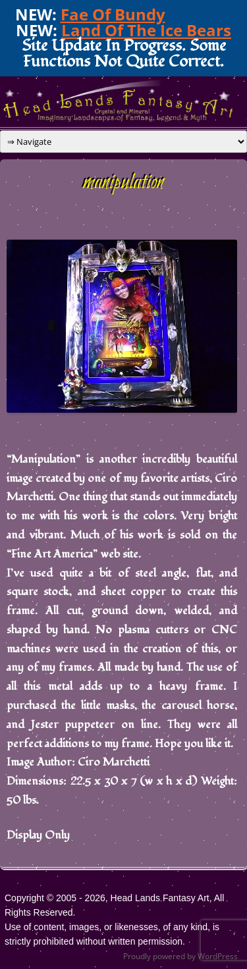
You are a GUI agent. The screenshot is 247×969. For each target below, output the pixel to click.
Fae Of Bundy (113, 14)
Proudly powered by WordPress (180, 956)
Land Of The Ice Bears (146, 30)
